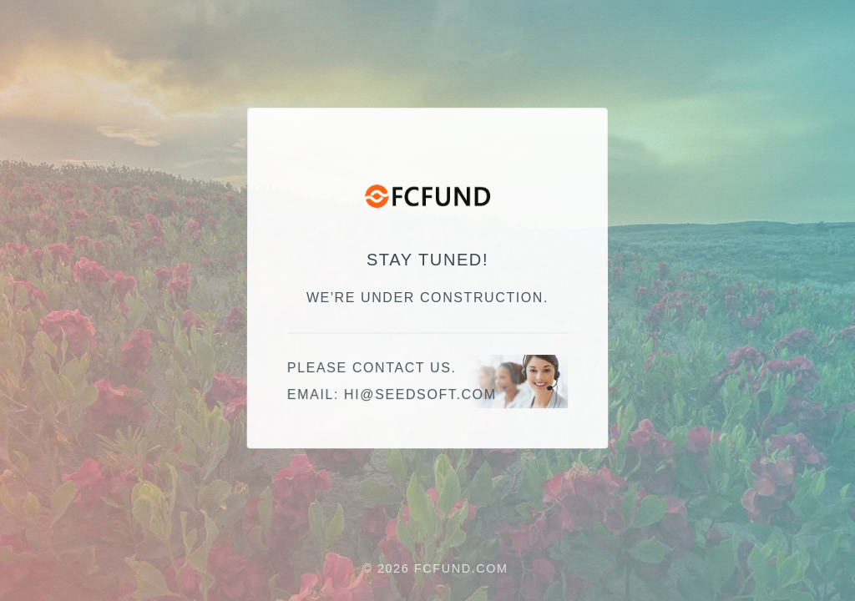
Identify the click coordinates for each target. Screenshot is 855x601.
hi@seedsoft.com (420, 395)
